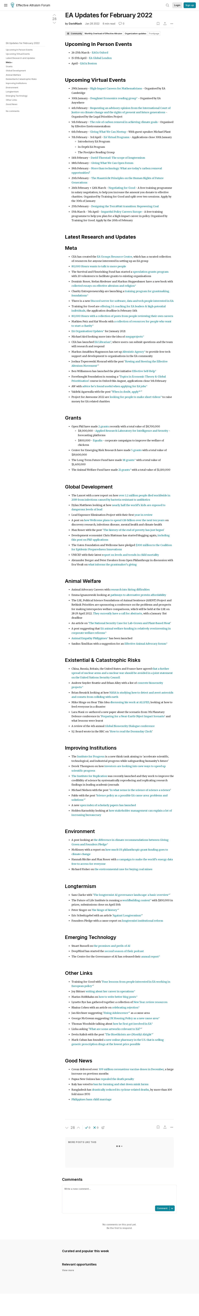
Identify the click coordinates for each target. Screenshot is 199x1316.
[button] (87, 1127)
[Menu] (6, 5)
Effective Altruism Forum (30, 5)
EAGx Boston (88, 63)
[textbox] (119, 1195)
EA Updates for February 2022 (23, 43)
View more (68, 1270)
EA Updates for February (108, 15)
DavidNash (75, 23)
